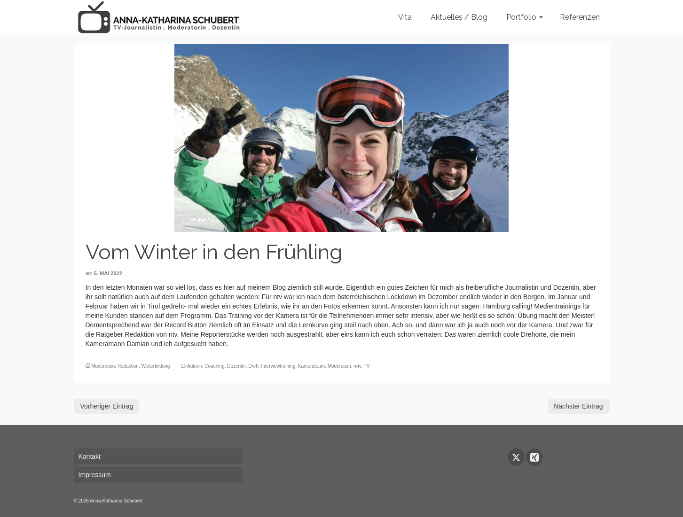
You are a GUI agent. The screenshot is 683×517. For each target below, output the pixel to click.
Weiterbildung (155, 366)
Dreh (253, 366)
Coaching (214, 366)
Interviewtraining (278, 366)
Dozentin (236, 366)
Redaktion (128, 366)
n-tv (357, 366)
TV (367, 366)
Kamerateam (311, 366)
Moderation (103, 366)
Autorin (194, 366)
